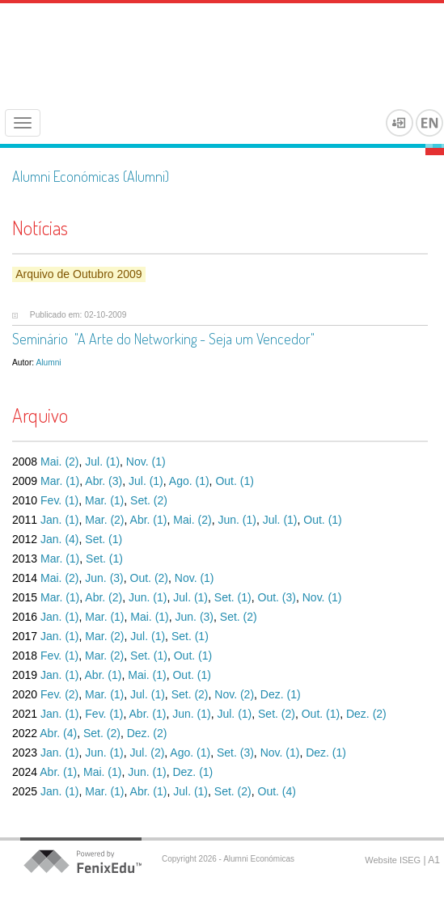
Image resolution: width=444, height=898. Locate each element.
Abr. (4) (58, 733)
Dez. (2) (366, 713)
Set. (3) (235, 752)
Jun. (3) (104, 577)
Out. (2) (149, 577)
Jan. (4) (59, 539)
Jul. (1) (102, 461)
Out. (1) (234, 480)
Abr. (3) (103, 480)
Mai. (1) (149, 616)
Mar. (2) (104, 519)
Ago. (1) (189, 480)
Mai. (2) (59, 461)
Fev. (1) (59, 500)
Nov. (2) (234, 694)
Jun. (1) (237, 519)
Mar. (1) (59, 480)
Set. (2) (148, 500)
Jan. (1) (59, 519)
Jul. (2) (147, 752)
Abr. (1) (148, 519)
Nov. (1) (146, 461)
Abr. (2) (103, 597)
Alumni (48, 362)
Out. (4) (277, 791)
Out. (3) (277, 597)
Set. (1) (103, 539)
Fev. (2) (59, 694)
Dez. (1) (280, 694)
